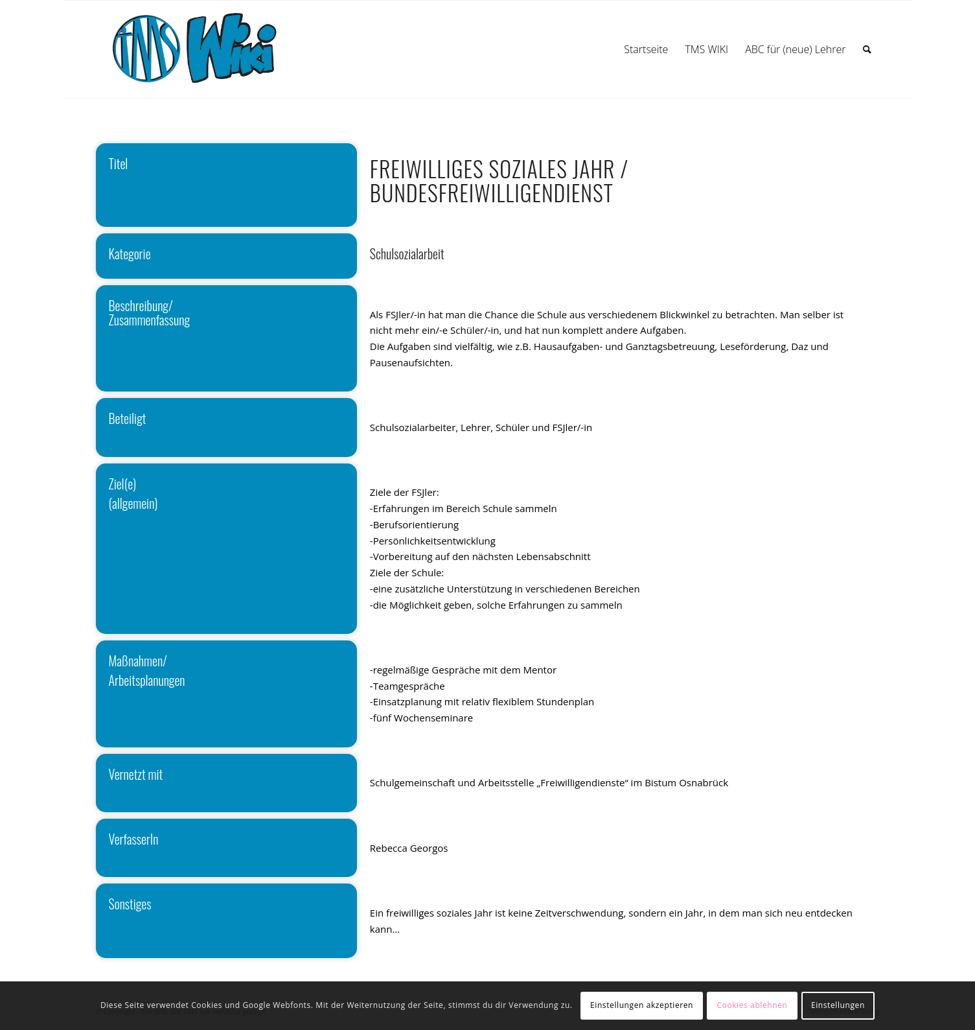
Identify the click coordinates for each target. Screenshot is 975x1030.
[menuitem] (645, 49)
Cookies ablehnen (752, 1005)
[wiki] (208, 49)
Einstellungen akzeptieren (641, 1005)
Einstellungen (838, 1005)
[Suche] (867, 49)
